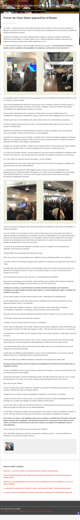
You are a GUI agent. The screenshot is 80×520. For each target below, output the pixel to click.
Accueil (11, 10)
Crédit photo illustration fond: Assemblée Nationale (36, 511)
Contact (18, 511)
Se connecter (10, 511)
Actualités (17, 10)
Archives (3, 511)
